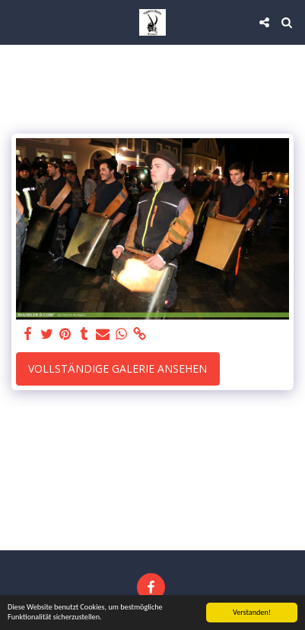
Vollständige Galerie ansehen (117, 368)
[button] (17, 21)
